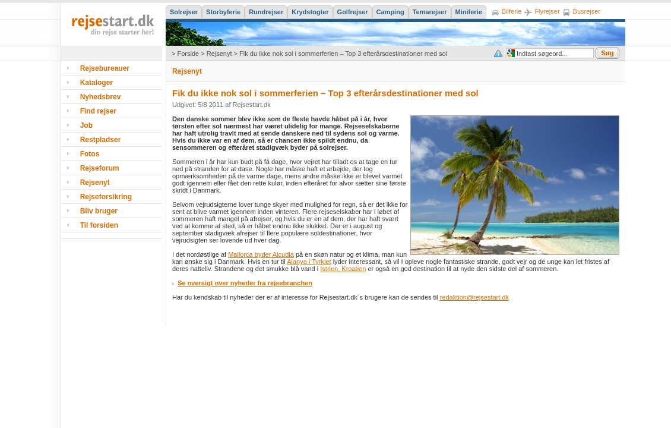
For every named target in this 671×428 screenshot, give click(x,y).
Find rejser (98, 111)
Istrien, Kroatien (343, 268)
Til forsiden (99, 225)
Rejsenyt (219, 53)
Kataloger (96, 82)
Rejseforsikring (106, 197)
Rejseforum (99, 168)
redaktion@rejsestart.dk (474, 297)
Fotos (90, 154)
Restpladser (100, 140)
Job (86, 125)
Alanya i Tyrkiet (309, 261)
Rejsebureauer (104, 68)
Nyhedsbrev (100, 97)
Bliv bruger (99, 211)
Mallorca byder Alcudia (261, 254)
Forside (188, 53)
